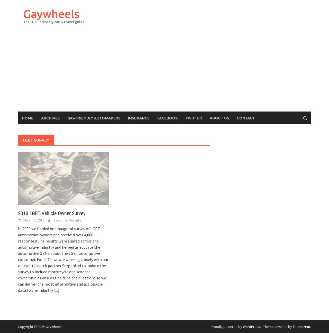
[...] (56, 290)
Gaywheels (51, 14)
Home (27, 117)
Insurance (139, 117)
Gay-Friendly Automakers (93, 117)
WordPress (251, 326)
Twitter (194, 117)
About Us (219, 117)
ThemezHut (301, 326)
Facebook (167, 117)
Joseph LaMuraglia (67, 220)
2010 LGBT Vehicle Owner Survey (51, 213)
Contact (246, 117)
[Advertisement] (164, 73)
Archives (50, 117)
